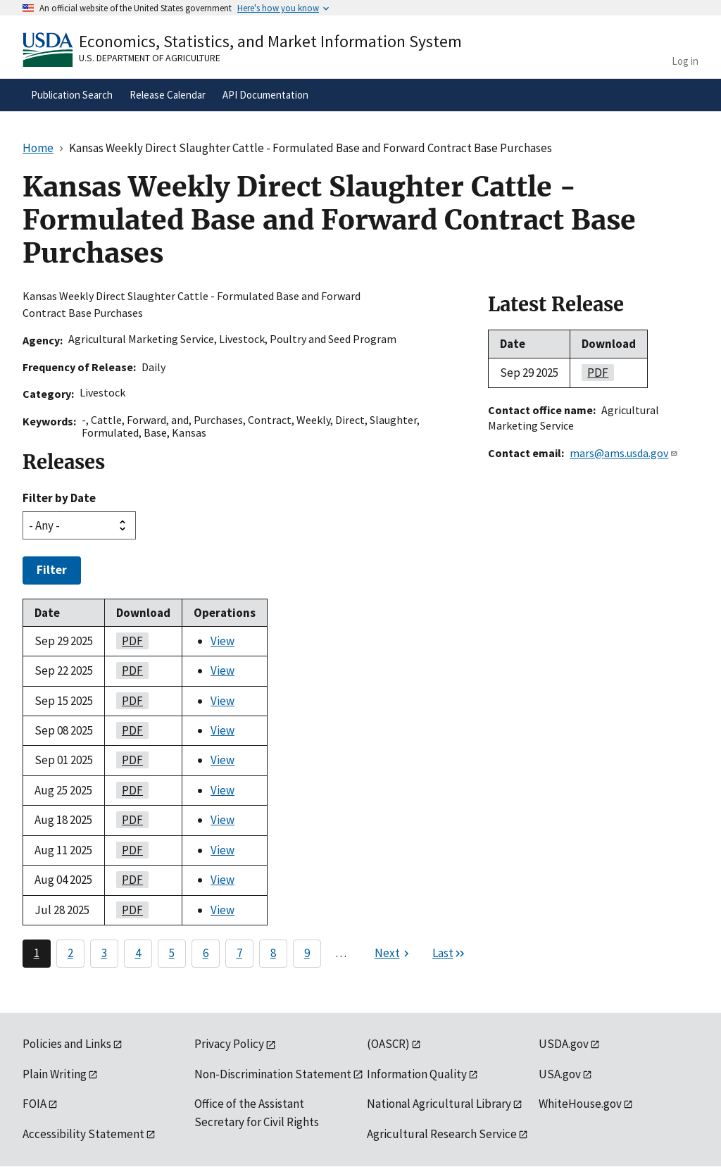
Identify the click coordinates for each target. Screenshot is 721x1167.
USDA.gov (564, 1043)
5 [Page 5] (172, 953)
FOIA (34, 1103)
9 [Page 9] (307, 953)
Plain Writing (55, 1074)
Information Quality (417, 1074)
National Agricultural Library (439, 1103)
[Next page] (394, 954)
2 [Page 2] (70, 953)
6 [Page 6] (205, 953)
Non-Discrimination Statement (272, 1074)
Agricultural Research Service (442, 1134)
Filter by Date (59, 498)
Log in (685, 60)
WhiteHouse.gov (580, 1103)
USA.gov (560, 1074)
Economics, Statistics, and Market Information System (270, 41)
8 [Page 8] (273, 953)
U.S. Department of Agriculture (149, 57)
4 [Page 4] (138, 953)
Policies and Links (67, 1043)
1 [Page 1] (36, 953)
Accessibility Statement (83, 1134)
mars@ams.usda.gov (624, 453)
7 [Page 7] (239, 953)
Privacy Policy (229, 1043)
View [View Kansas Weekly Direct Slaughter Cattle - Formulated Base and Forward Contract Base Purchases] (222, 641)
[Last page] (449, 954)
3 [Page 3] (104, 953)
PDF (129, 640)
